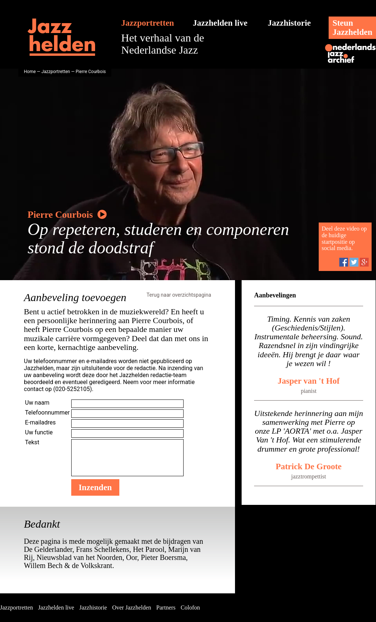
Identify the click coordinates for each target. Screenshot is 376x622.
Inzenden (95, 487)
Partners (166, 607)
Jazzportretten (147, 23)
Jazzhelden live (220, 23)
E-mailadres (40, 422)
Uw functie (39, 432)
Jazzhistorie (289, 23)
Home (30, 71)
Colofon (190, 607)
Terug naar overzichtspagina (179, 295)
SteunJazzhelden (352, 27)
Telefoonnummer (47, 412)
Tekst (32, 442)
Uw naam (37, 402)
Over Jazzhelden (131, 607)
